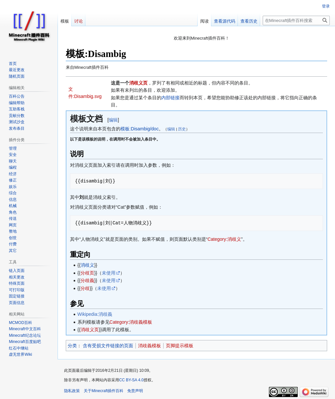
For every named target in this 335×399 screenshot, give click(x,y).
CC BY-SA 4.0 (131, 380)
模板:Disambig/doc (139, 128)
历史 (182, 129)
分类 (72, 345)
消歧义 (87, 265)
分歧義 (87, 280)
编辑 (113, 120)
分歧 (85, 288)
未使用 (108, 273)
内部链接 (170, 97)
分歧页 (87, 273)
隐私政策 (72, 391)
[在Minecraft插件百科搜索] (296, 20)
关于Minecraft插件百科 (103, 391)
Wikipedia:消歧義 (95, 314)
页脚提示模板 (179, 345)
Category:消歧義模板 (131, 322)
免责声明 (135, 391)
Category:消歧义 (224, 239)
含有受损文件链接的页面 (108, 345)
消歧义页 (138, 83)
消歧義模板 (149, 345)
